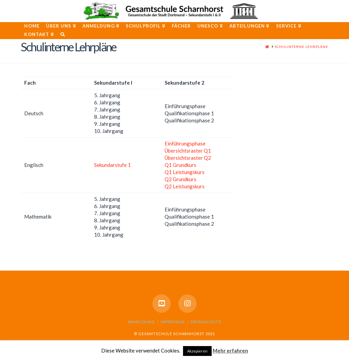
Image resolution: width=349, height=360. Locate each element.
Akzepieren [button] (197, 351)
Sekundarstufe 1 (112, 165)
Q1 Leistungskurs (184, 172)
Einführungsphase (185, 143)
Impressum (173, 322)
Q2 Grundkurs (180, 179)
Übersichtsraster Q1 (188, 151)
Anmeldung (141, 322)
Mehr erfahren (230, 350)
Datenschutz (206, 322)
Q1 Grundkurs (180, 165)
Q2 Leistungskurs (184, 186)
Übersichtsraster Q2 (188, 158)
